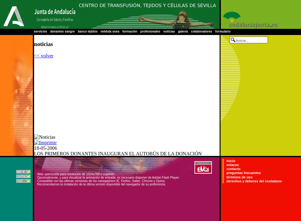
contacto (233, 169)
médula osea (110, 31)
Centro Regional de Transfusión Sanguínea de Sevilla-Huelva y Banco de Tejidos (147, 14)
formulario (222, 31)
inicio (230, 161)
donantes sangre (62, 31)
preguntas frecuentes (243, 173)
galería (183, 31)
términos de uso (239, 177)
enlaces (232, 165)
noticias (169, 31)
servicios (40, 31)
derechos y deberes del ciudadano (254, 181)
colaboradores (201, 31)
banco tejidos (87, 31)
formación (129, 31)
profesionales (150, 31)
